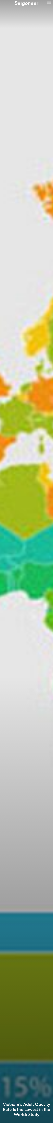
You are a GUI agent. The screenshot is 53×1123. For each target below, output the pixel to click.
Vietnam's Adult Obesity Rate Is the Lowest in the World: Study (26, 1110)
